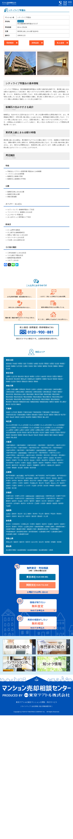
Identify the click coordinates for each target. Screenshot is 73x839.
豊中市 (40, 458)
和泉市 (29, 463)
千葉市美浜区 (54, 412)
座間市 (60, 391)
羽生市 (36, 435)
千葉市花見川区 (11, 414)
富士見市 (35, 432)
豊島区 (61, 366)
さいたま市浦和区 (22, 427)
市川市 (46, 414)
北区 (24, 363)
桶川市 (25, 435)
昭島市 (60, 376)
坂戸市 (30, 432)
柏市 (7, 417)
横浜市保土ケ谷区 (20, 394)
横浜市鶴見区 (55, 399)
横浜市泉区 (9, 397)
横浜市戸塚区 (39, 394)
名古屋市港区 (21, 550)
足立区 (8, 368)
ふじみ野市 (9, 430)
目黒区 (40, 366)
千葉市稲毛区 (37, 412)
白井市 (22, 417)
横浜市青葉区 (45, 399)
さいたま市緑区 (34, 427)
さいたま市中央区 (11, 425)
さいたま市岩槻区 (58, 425)
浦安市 (17, 417)
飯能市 (61, 435)
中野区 (20, 363)
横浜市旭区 (47, 394)
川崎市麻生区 (47, 391)
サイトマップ (26, 706)
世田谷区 (9, 363)
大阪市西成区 (22, 453)
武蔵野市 (38, 379)
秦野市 (52, 401)
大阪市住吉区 (52, 450)
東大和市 (17, 379)
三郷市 (16, 430)
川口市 (42, 432)
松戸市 (63, 414)
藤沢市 (8, 404)
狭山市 (31, 435)
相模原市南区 (34, 401)
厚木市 (28, 389)
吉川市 (19, 432)
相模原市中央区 (24, 401)
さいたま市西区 (45, 427)
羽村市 (19, 381)
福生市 (60, 379)
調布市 (31, 381)
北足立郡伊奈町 (11, 432)
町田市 (55, 379)
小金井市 (43, 376)
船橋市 (34, 417)
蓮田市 (46, 435)
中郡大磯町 (14, 389)
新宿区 (62, 363)
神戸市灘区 (20, 475)
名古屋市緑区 (43, 550)
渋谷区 (31, 366)
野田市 (40, 417)
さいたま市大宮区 (46, 425)
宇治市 (20, 501)
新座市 (8, 435)
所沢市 (63, 432)
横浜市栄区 (56, 394)
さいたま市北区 (23, 425)
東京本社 (37, 577)
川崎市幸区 (28, 391)
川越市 (47, 432)
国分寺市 (21, 376)
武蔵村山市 (31, 379)
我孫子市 (57, 414)
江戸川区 (19, 366)
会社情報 (35, 706)
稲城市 (8, 381)
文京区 (57, 363)
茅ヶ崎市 (63, 401)
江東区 (25, 366)
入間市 (32, 430)
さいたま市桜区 (11, 427)
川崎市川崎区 (20, 391)
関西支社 (37, 585)
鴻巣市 (8, 437)
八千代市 (14, 412)
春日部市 (14, 435)
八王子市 (14, 376)
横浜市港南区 (28, 397)
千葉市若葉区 (21, 414)
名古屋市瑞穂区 (32, 550)
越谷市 (55, 435)
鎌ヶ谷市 (46, 417)
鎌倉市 (19, 404)
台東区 (36, 363)
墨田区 (46, 363)
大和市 (33, 389)
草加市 (41, 435)
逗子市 (13, 404)
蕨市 (51, 435)
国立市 (27, 376)
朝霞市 (20, 435)
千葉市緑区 (46, 412)
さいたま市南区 (34, 425)
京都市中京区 (40, 496)
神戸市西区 (29, 478)
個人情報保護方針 (45, 706)
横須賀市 (9, 401)
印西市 (29, 414)
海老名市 (15, 401)
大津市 (8, 514)
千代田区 (30, 363)
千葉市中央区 (27, 412)
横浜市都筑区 (26, 399)
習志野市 (28, 417)
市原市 (40, 414)
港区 (35, 366)
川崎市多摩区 (57, 389)
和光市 (24, 432)
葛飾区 (55, 366)
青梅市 (36, 381)
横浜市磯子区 (47, 397)
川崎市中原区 (47, 389)
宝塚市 (51, 480)
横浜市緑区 (9, 399)
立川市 (13, 381)
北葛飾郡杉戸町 (55, 430)
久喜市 (27, 430)
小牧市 (51, 550)
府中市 (49, 376)
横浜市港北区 (18, 397)
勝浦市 (20, 412)
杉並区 (8, 366)
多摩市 (32, 376)
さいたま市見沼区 (57, 427)
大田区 (52, 363)
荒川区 (50, 366)
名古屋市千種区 (11, 550)
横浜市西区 (17, 399)
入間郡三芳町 (39, 430)
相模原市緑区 (44, 401)
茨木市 (32, 460)
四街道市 (35, 414)
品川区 (41, 363)
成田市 (51, 414)
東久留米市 (9, 379)
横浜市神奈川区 (57, 397)
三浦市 (8, 389)
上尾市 (21, 430)
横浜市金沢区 (36, 399)
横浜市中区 (9, 394)
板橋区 (13, 366)
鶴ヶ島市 (14, 437)
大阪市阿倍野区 (41, 450)
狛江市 (50, 379)
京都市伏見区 (30, 498)
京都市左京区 (30, 496)
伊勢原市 (22, 389)
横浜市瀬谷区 (37, 397)
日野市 (54, 376)
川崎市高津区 (37, 391)
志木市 (52, 432)
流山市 (12, 417)
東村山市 (24, 379)
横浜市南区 (30, 394)
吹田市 (51, 458)
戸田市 (57, 432)
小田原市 (39, 389)
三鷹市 (8, 376)
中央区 (15, 363)
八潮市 (47, 430)
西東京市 (25, 381)
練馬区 (45, 366)
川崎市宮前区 (10, 391)
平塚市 (54, 391)
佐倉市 (8, 412)
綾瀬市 (57, 401)
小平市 (37, 376)
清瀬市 (44, 379)
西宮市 (54, 478)
